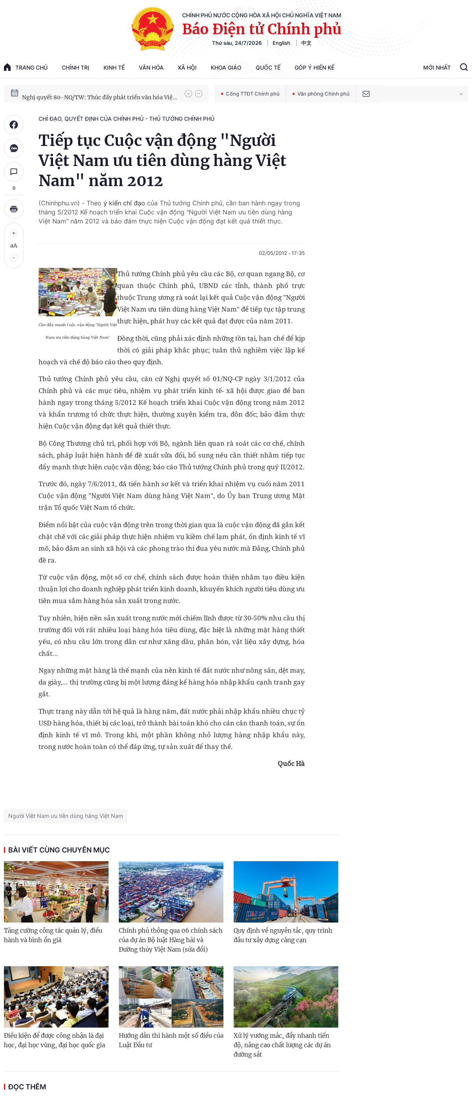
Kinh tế (114, 67)
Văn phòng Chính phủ (321, 93)
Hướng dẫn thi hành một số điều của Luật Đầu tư (171, 1040)
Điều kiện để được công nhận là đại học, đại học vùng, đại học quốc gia (54, 1040)
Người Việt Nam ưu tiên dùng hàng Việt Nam (65, 815)
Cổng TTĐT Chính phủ (250, 93)
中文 (306, 43)
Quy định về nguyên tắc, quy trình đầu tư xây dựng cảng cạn (283, 935)
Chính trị (75, 67)
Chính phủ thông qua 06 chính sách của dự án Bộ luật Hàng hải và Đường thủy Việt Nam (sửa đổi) (171, 940)
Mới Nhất (437, 67)
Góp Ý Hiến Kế (314, 67)
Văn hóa (151, 67)
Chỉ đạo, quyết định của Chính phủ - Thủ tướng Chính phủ (126, 118)
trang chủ (26, 67)
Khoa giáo (226, 67)
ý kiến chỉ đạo (124, 203)
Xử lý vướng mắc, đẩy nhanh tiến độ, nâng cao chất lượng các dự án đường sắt (282, 1045)
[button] (188, 94)
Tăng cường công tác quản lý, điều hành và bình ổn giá (53, 935)
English (281, 43)
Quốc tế (268, 67)
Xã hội (187, 67)
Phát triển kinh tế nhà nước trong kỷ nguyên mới (87, 93)
